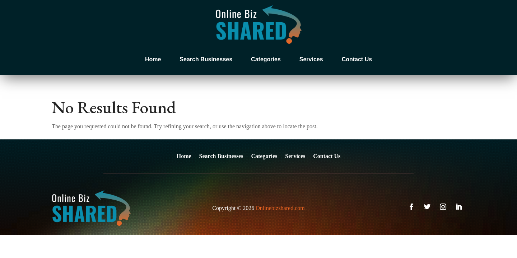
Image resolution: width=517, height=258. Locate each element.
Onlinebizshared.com (280, 208)
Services (311, 59)
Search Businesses (206, 59)
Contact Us (357, 59)
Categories (266, 59)
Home (153, 59)
